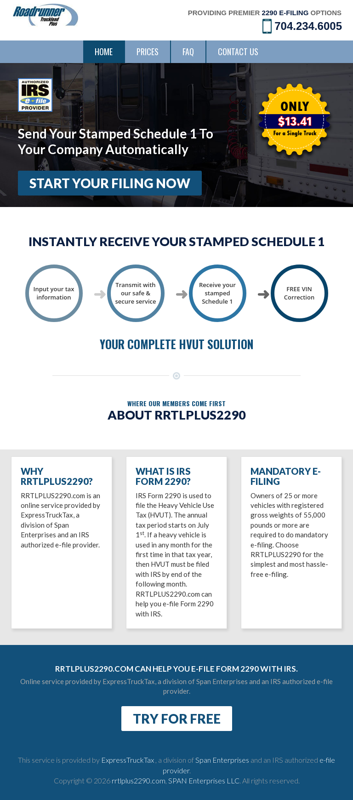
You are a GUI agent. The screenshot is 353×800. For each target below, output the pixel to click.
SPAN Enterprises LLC (203, 780)
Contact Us (238, 52)
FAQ (188, 52)
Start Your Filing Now (109, 183)
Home (104, 52)
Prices (148, 52)
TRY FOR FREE (177, 718)
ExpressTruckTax (128, 759)
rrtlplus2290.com (138, 780)
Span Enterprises (223, 759)
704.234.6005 (302, 25)
